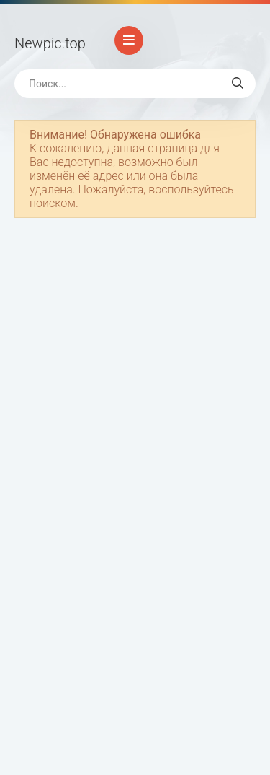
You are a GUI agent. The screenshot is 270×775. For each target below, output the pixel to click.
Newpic (50, 43)
